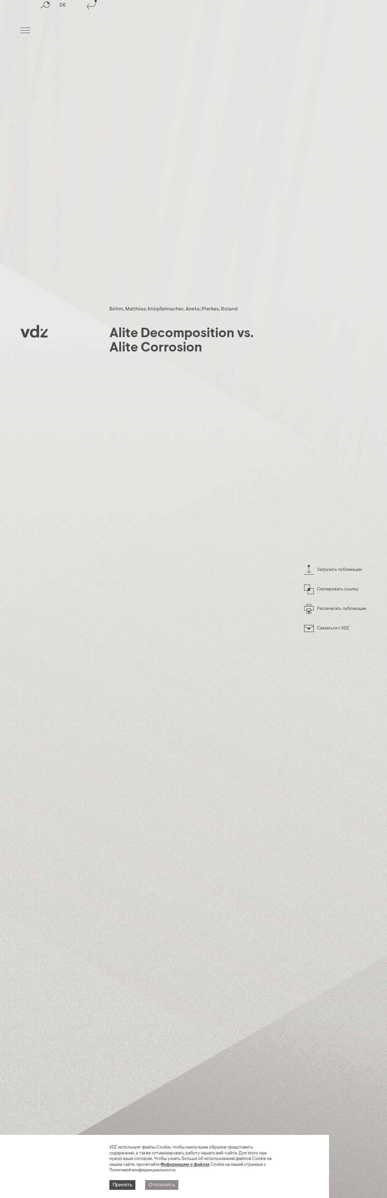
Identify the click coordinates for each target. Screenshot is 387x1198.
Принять (122, 1187)
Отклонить (161, 1187)
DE (63, 31)
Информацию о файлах (185, 1166)
